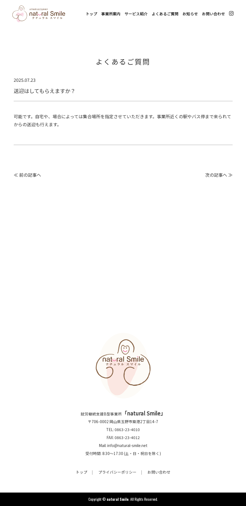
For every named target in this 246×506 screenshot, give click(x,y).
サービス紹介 (136, 13)
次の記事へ (216, 175)
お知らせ (190, 13)
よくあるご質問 (165, 13)
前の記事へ (30, 175)
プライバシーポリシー (117, 472)
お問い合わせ (213, 13)
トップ (91, 13)
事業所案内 (110, 13)
